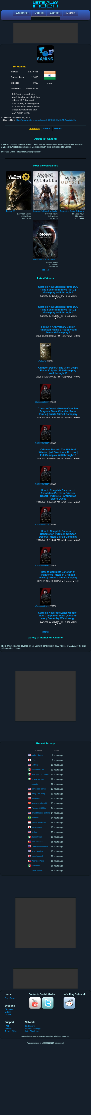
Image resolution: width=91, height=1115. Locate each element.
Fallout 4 (42, 361)
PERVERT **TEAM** (40, 774)
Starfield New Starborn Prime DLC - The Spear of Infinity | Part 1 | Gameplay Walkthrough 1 (58, 310)
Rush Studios (37, 851)
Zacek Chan (36, 837)
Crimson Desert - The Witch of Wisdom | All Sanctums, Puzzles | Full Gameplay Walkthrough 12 (58, 452)
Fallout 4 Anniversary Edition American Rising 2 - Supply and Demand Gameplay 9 (58, 330)
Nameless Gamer (38, 789)
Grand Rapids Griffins (40, 813)
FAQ (7, 1026)
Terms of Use (11, 1031)
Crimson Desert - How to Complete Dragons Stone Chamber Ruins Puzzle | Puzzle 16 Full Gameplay (58, 411)
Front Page (10, 998)
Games (58, 128)
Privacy (8, 1029)
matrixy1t (35, 817)
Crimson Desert (42, 402)
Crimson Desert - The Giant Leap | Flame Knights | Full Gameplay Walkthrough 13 (58, 370)
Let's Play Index (32, 1031)
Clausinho (35, 866)
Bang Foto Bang (38, 793)
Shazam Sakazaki (39, 803)
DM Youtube (36, 827)
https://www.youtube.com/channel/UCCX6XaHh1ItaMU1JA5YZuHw (46, 120)
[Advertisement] (45, 33)
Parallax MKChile (38, 808)
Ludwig (34, 765)
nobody (34, 784)
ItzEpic (34, 832)
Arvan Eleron (36, 871)
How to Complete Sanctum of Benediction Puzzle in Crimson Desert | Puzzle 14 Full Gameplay (58, 534)
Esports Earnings (32, 1029)
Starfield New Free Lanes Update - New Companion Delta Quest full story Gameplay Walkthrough (58, 615)
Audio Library (37, 755)
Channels (9, 1009)
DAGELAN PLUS (38, 822)
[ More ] (45, 270)
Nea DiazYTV (37, 842)
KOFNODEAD (37, 779)
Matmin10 (35, 798)
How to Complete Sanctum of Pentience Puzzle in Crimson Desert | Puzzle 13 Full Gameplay (58, 575)
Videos (47, 128)
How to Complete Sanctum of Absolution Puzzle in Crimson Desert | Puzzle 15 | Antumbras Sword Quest (58, 494)
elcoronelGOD (37, 769)
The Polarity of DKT (39, 846)
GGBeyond (30, 1026)
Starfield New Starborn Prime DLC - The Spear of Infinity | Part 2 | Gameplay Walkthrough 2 (58, 290)
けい (33, 760)
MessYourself (37, 856)
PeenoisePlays (37, 861)
